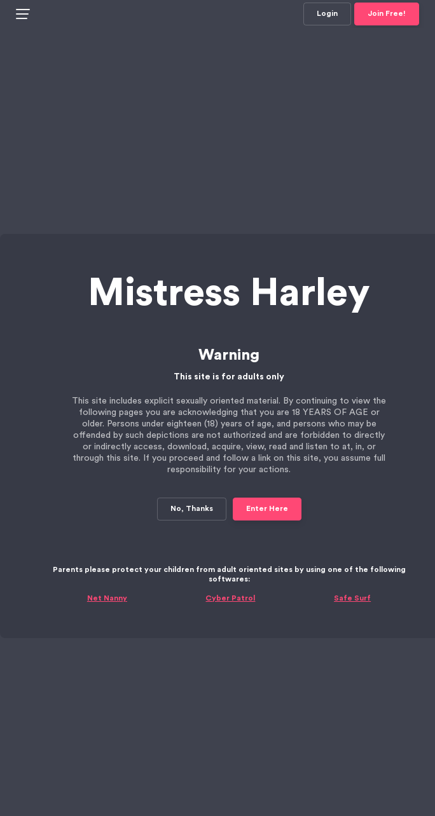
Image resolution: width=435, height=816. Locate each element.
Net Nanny (107, 570)
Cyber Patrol (230, 570)
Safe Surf (352, 570)
